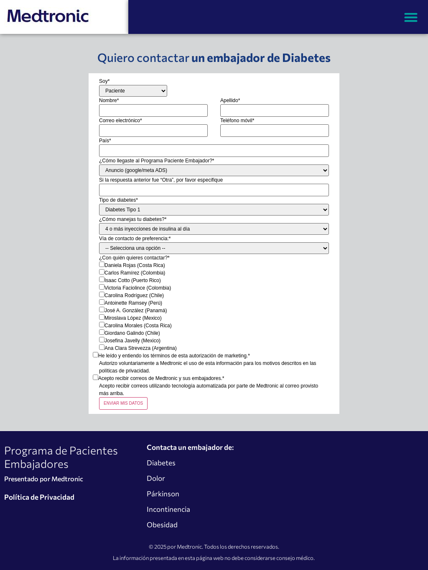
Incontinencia (168, 509)
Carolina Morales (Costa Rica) (138, 325)
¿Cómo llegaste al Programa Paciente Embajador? (156, 160)
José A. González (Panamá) (135, 310)
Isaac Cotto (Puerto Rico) (132, 280)
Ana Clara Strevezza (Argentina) (140, 348)
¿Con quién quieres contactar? (134, 257)
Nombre (109, 100)
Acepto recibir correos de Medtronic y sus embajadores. (161, 378)
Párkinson (163, 493)
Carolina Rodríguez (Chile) (134, 295)
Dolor (156, 478)
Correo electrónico (120, 120)
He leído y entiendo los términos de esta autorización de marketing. (174, 355)
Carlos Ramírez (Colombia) (134, 272)
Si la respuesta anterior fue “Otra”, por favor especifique (161, 179)
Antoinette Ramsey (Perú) (133, 303)
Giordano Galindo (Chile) (132, 333)
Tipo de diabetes (118, 200)
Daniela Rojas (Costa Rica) (134, 265)
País (105, 140)
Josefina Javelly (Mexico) (132, 340)
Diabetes (161, 462)
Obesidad (162, 524)
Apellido (230, 100)
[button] (411, 17)
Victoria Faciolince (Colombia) (137, 287)
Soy (104, 81)
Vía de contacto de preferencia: (135, 238)
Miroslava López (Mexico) (133, 318)
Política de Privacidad (39, 497)
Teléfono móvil (237, 120)
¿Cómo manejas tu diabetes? (132, 219)
